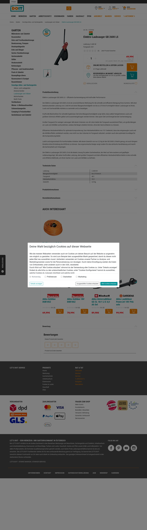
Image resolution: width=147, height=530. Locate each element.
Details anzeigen (36, 284)
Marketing (82, 277)
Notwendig (36, 277)
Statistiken (67, 277)
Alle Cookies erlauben (108, 284)
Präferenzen (52, 277)
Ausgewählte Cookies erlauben (87, 284)
